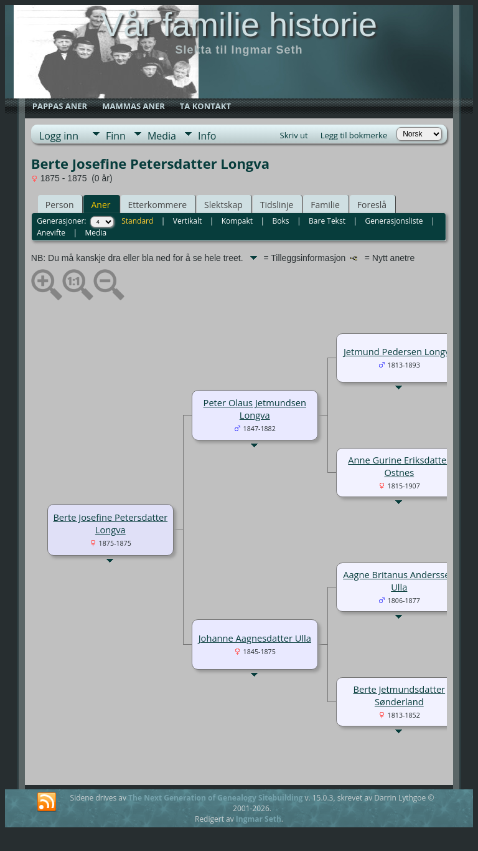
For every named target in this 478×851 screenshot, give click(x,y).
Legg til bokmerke (354, 135)
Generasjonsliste (394, 221)
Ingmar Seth (258, 819)
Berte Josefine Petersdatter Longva (110, 523)
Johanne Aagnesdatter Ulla (255, 638)
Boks (281, 221)
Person (59, 205)
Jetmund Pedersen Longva (399, 351)
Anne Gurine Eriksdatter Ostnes (399, 466)
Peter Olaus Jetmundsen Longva (255, 408)
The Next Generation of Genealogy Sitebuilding (215, 797)
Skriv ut (294, 135)
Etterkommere (157, 205)
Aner (100, 205)
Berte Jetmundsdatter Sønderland (399, 695)
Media (162, 136)
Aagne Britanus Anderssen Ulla (399, 580)
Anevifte (51, 232)
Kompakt (237, 221)
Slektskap (223, 205)
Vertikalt (187, 221)
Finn (116, 136)
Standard (137, 221)
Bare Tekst (327, 221)
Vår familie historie (239, 24)
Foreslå (372, 205)
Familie (325, 205)
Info (207, 136)
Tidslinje (277, 205)
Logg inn (58, 136)
